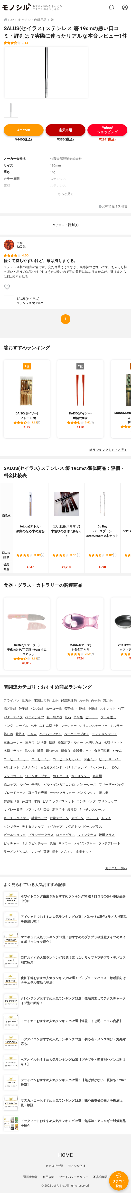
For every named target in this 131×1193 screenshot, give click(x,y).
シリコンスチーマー (93, 726)
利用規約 (48, 1177)
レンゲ (36, 851)
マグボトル (73, 826)
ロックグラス (65, 835)
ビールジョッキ (15, 835)
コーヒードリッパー (67, 759)
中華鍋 (92, 709)
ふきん (32, 734)
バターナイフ (13, 717)
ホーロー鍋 (54, 709)
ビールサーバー (110, 759)
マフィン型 (33, 809)
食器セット (84, 851)
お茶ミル (90, 759)
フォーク (92, 818)
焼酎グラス (107, 835)
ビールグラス (92, 826)
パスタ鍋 (37, 709)
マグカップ (54, 826)
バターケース (86, 784)
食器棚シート (82, 751)
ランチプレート (109, 843)
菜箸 (46, 851)
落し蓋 (8, 734)
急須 (53, 843)
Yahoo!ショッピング (107, 130)
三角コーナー (13, 742)
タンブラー (11, 826)
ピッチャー (11, 843)
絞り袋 (72, 809)
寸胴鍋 (80, 709)
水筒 (37, 801)
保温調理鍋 (69, 700)
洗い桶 (30, 751)
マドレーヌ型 (13, 809)
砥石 (68, 717)
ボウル (115, 767)
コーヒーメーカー (16, 759)
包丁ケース (61, 776)
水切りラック (13, 751)
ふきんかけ (30, 767)
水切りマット (113, 742)
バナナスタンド (76, 767)
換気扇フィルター (70, 742)
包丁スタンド (80, 776)
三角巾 (30, 742)
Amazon (23, 130)
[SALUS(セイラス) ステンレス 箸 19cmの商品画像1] (46, 72)
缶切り (36, 784)
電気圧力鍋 (42, 700)
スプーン (77, 818)
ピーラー (91, 717)
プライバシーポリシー (73, 1177)
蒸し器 (103, 793)
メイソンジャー (85, 843)
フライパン (11, 700)
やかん (117, 751)
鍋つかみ (52, 751)
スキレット (108, 709)
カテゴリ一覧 (54, 1165)
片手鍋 (84, 700)
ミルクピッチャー (34, 843)
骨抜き (20, 734)
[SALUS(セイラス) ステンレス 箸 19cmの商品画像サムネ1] (11, 110)
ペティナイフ (34, 717)
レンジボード (13, 776)
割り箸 (42, 742)
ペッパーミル (98, 767)
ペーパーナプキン (76, 734)
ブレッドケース (15, 793)
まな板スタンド (51, 767)
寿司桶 (97, 776)
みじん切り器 (48, 726)
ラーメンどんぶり (16, 851)
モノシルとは (76, 1165)
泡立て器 (58, 809)
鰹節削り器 (11, 801)
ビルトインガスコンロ (59, 784)
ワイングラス (86, 835)
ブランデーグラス (41, 835)
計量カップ (39, 818)
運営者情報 (30, 1177)
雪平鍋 (69, 709)
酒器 (55, 851)
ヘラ (34, 726)
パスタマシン (86, 793)
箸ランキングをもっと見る (108, 450)
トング (8, 726)
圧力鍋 (26, 700)
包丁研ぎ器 (54, 717)
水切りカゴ (93, 742)
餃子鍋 (23, 709)
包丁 (121, 709)
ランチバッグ (86, 801)
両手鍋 (96, 700)
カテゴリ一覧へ (116, 868)
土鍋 (55, 700)
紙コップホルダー (16, 784)
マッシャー (69, 726)
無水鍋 (107, 700)
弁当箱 (26, 801)
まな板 (78, 717)
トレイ (106, 818)
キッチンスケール (91, 809)
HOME (65, 1155)
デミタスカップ (33, 826)
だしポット (11, 767)
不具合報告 (100, 1177)
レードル (22, 726)
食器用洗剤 (102, 751)
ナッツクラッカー (62, 793)
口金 (46, 809)
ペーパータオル (50, 734)
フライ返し (108, 717)
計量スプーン (59, 818)
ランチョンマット (104, 734)
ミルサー (116, 726)
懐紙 (52, 742)
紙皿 (40, 751)
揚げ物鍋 (10, 709)
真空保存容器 (37, 793)
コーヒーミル (40, 759)
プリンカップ (107, 801)
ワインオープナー (37, 776)
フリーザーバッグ (111, 784)
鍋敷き (65, 751)
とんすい (67, 851)
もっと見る (66, 194)
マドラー (64, 843)
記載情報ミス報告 (113, 206)
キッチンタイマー (16, 818)
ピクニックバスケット (58, 801)
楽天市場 (65, 130)
